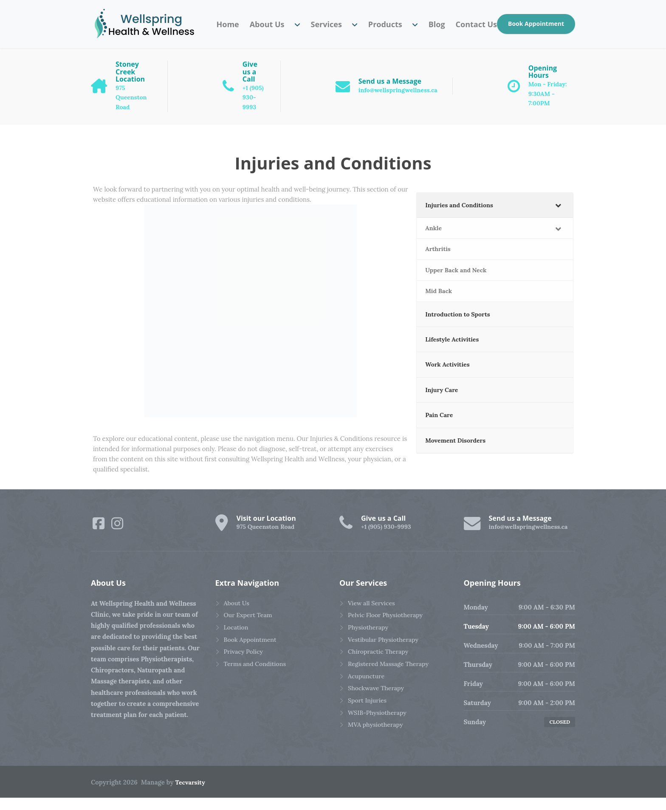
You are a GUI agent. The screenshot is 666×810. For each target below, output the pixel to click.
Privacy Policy (244, 666)
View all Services (373, 615)
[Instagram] (117, 535)
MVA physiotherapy (377, 743)
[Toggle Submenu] (558, 217)
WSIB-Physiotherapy (379, 730)
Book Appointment (536, 24)
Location (237, 641)
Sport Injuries (368, 717)
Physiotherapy (369, 641)
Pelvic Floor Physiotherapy (387, 628)
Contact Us (476, 24)
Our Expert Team (249, 628)
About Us (267, 24)
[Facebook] (98, 535)
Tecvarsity (191, 794)
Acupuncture (367, 692)
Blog (437, 24)
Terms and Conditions (257, 679)
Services (326, 24)
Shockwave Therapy (377, 704)
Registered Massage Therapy (391, 679)
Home (227, 24)
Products (385, 24)
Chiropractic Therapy (380, 666)
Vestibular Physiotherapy (385, 653)
